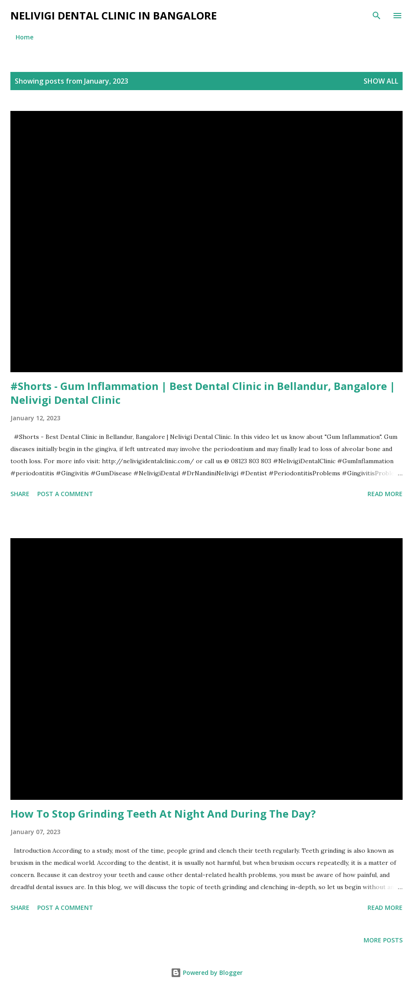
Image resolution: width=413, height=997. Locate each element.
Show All (381, 81)
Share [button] (19, 494)
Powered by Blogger (207, 972)
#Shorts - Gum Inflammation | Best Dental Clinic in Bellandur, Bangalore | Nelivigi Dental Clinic (202, 393)
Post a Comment (65, 494)
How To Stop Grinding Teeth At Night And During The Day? (163, 813)
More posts (383, 940)
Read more (385, 494)
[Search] (376, 15)
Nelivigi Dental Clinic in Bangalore (113, 15)
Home (24, 37)
